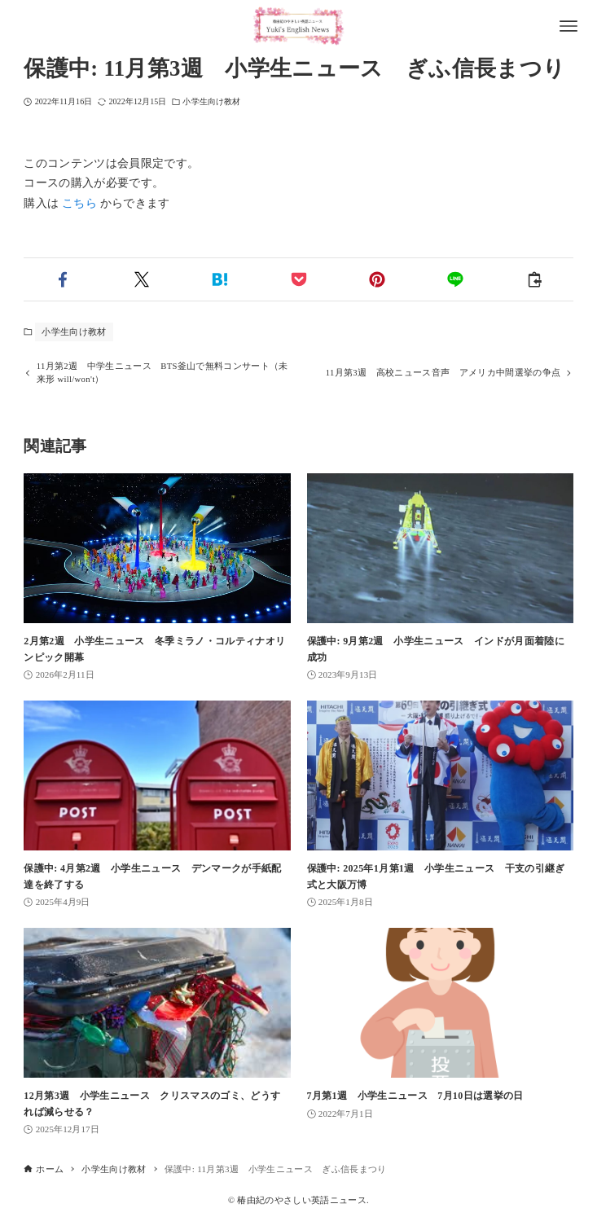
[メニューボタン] (568, 26)
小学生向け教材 (211, 101)
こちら (79, 203)
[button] (63, 279)
